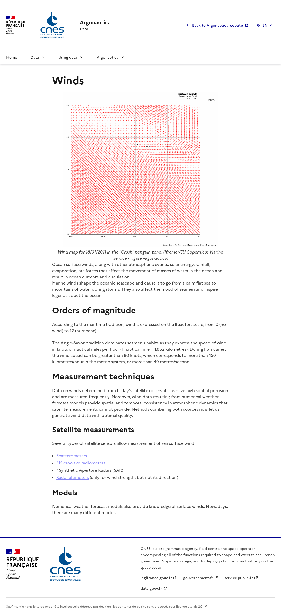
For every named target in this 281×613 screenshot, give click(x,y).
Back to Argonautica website (217, 25)
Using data (68, 57)
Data (34, 57)
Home (11, 57)
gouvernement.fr (198, 577)
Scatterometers (71, 455)
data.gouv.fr (151, 588)
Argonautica (107, 57)
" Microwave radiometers (80, 462)
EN (265, 25)
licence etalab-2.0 (189, 606)
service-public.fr (238, 577)
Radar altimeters (72, 477)
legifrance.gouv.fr (156, 577)
